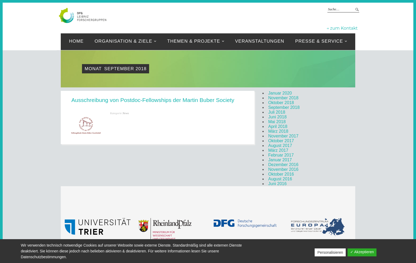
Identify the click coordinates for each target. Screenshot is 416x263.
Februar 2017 (281, 155)
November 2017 (283, 136)
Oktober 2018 (281, 102)
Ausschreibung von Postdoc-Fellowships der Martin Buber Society (152, 100)
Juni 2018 (277, 117)
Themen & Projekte (193, 41)
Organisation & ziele (123, 41)
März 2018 (278, 131)
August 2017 (280, 145)
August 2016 (280, 179)
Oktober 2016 (281, 174)
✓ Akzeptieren (362, 252)
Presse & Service (319, 41)
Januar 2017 (280, 160)
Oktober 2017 (281, 141)
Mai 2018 (277, 121)
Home (76, 41)
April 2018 (277, 126)
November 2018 (283, 98)
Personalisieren (330, 252)
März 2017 (278, 150)
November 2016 (283, 169)
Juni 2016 (277, 183)
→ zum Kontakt (342, 28)
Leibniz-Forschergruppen (225, 15)
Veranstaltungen (259, 41)
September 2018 (284, 107)
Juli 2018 (276, 112)
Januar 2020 (280, 93)
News (126, 113)
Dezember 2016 (283, 164)
